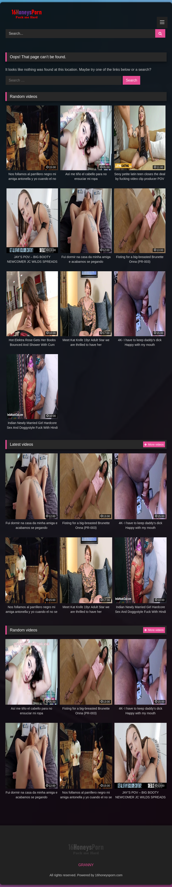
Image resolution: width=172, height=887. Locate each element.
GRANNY (86, 865)
